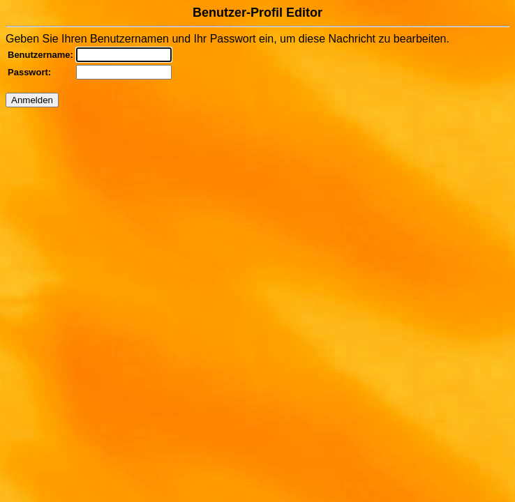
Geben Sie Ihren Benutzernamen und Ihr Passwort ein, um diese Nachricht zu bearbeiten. (257, 56)
